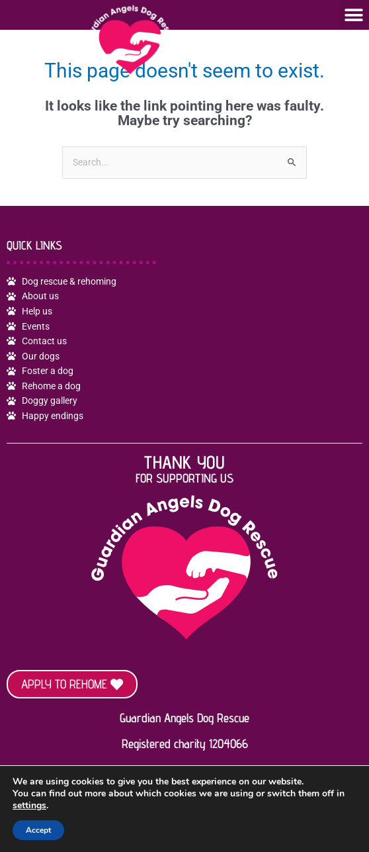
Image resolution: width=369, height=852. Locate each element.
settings (29, 806)
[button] (354, 15)
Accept (38, 830)
